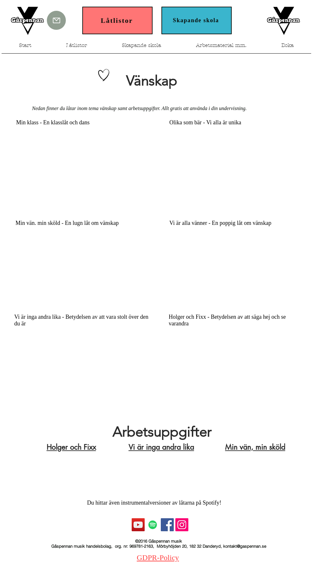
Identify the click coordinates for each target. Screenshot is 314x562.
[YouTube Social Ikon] (138, 524)
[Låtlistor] (117, 20)
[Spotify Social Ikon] (152, 524)
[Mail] (56, 20)
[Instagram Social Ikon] (181, 524)
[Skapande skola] (196, 20)
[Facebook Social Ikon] (167, 524)
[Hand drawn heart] (104, 75)
